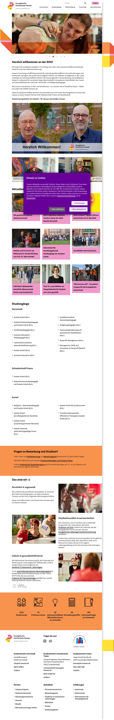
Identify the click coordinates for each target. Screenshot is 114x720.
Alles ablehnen (58, 209)
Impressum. (31, 198)
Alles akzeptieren (79, 209)
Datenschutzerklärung (66, 196)
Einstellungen (79, 203)
